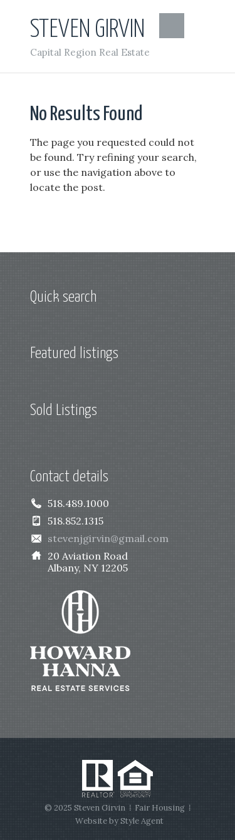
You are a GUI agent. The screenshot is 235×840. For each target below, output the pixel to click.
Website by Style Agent (119, 821)
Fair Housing (160, 807)
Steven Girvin (87, 30)
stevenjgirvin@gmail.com (108, 538)
